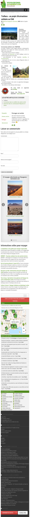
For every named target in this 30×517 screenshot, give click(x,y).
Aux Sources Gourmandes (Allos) (8, 465)
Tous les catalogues (5, 449)
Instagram (3, 443)
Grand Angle (17, 400)
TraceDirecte (17, 408)
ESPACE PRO (22, 513)
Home (2, 12)
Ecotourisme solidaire (9, 12)
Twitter (2, 441)
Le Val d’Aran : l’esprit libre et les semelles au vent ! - (14, 377)
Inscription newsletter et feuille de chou (10, 427)
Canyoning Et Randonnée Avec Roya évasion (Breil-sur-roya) (14, 457)
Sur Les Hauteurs (18, 405)
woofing (25, 57)
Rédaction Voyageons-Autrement (10, 21)
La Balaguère (17, 401)
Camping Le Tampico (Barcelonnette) (9, 470)
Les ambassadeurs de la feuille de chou (10, 422)
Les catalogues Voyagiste (7, 391)
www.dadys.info (21, 93)
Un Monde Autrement (7, 410)
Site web (3, 165)
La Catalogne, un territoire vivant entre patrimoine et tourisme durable (13, 478)
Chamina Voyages (18, 395)
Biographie (4, 113)
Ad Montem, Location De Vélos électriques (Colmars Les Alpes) (13, 467)
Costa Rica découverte (19, 397)
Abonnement (5, 123)
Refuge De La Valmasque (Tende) (8, 452)
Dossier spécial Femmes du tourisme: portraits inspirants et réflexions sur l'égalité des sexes (14, 491)
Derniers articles (5, 116)
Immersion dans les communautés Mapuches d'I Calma (12, 307)
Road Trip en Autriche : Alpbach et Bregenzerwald (12, 489)
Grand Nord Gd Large (7, 401)
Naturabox (16, 403)
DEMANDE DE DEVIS (7, 513)
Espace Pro (3, 417)
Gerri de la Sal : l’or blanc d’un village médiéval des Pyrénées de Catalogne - (13, 363)
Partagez (4, 119)
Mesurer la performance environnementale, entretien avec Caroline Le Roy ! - (14, 349)
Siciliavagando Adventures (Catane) (9, 462)
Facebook (3, 440)
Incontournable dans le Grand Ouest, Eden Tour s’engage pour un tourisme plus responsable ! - (14, 353)
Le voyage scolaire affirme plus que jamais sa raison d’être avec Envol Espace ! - (14, 387)
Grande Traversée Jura (6, 482)
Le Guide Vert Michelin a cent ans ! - (10, 356)
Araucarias (12, 54)
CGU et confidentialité (6, 431)
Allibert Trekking (18, 393)
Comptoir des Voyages (7, 397)
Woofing (3, 487)
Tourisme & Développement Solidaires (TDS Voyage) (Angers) (15, 463)
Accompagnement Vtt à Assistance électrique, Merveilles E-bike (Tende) (14, 459)
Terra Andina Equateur (19, 406)
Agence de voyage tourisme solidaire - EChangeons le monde (15, 502)
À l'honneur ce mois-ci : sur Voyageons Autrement (14, 338)
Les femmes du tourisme (6, 497)
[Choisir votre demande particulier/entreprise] (16, 513)
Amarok (4, 395)
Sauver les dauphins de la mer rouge (9, 495)
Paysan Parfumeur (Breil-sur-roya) (8, 450)
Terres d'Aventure (6, 408)
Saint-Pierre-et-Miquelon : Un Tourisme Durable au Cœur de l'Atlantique (14, 484)
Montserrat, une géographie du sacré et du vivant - (13, 358)
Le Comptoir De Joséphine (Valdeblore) (9, 455)
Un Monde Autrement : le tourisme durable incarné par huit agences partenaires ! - (14, 373)
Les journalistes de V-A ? (6, 420)
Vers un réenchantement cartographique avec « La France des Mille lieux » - (14, 380)
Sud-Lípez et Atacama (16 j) (15, 235)
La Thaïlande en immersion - (9, 360)
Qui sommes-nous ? (5, 418)
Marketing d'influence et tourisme (8, 503)
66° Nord (4, 393)
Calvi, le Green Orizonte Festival (8, 505)
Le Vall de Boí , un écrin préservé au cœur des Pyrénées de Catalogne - (14, 383)
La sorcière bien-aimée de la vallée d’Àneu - (12, 370)
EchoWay (15, 89)
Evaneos (4, 400)
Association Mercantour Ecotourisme (9, 481)
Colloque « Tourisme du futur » (8, 500)
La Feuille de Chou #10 (6, 494)
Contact (3, 429)
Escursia (4, 398)
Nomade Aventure (6, 405)
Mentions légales (5, 432)
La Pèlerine (4, 403)
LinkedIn (2, 438)
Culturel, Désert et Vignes (15, 197)
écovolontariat (4, 58)
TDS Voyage (4, 406)
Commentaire (4, 136)
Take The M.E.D (4, 498)
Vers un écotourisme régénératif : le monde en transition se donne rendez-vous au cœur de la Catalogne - (14, 367)
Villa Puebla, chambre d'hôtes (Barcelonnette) (11, 472)
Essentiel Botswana (18, 398)
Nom (2, 153)
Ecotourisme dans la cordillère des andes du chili (15, 102)
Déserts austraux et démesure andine (15, 216)
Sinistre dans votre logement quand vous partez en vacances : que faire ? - (14, 345)
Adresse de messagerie (6, 159)
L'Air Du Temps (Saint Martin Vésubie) (9, 454)
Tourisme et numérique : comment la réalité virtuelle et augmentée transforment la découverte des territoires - (14, 341)
